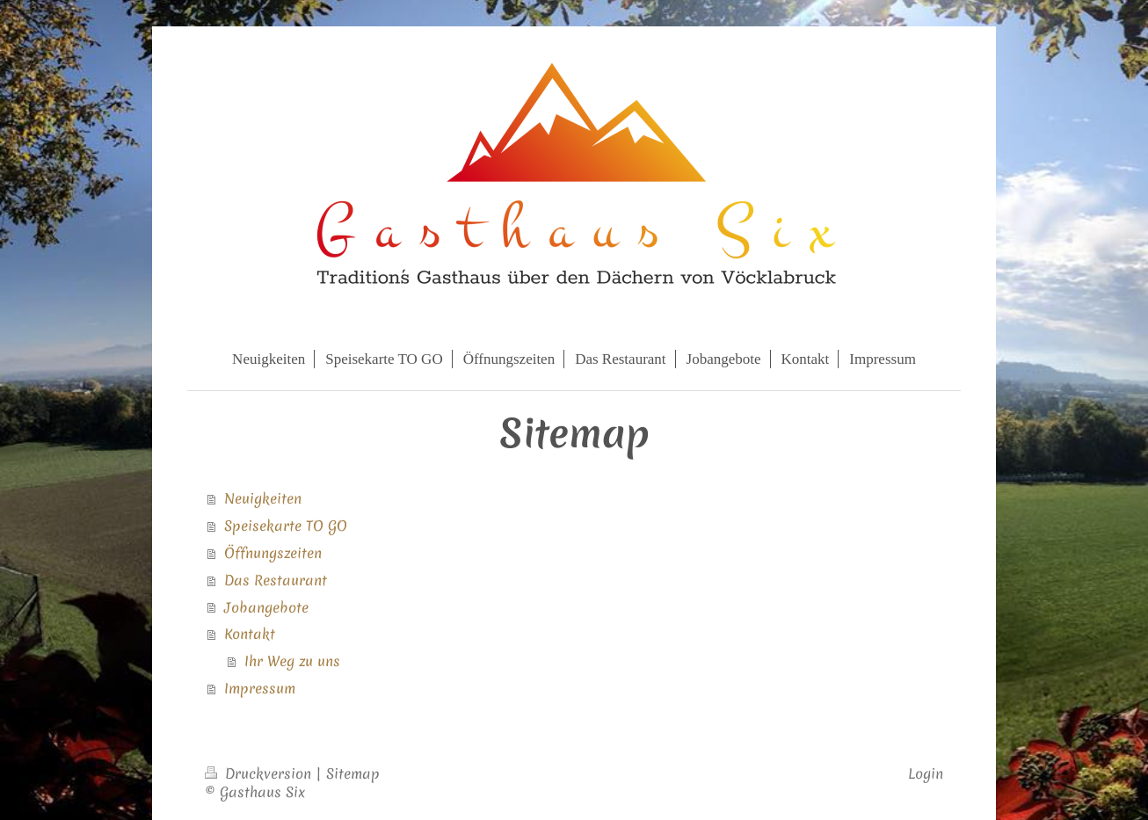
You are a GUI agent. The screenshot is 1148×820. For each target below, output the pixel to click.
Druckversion (260, 773)
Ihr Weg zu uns (292, 661)
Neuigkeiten (263, 498)
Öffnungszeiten (273, 552)
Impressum (259, 688)
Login (925, 773)
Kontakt (249, 633)
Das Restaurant (275, 580)
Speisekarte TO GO (285, 525)
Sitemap (353, 773)
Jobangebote (266, 607)
